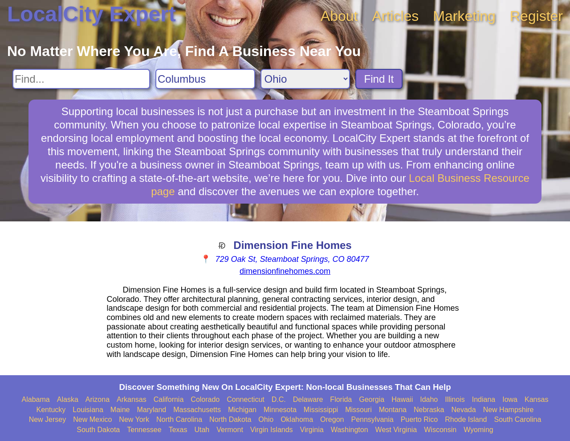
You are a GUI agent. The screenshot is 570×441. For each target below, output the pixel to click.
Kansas (536, 399)
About (339, 16)
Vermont (229, 429)
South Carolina (518, 419)
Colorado (205, 399)
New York (134, 419)
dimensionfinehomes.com (285, 271)
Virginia (312, 429)
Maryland (151, 409)
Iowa (509, 399)
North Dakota (230, 419)
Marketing (464, 16)
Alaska (67, 399)
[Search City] (205, 79)
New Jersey (47, 419)
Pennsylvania (372, 419)
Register (536, 16)
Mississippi (321, 409)
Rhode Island (466, 419)
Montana (393, 409)
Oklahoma (297, 419)
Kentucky (51, 409)
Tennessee (144, 429)
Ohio (265, 419)
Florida (341, 399)
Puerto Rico (419, 419)
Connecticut (246, 399)
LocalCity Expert (91, 14)
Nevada (463, 409)
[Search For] (81, 79)
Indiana (484, 399)
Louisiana (88, 409)
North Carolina (179, 419)
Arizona (98, 399)
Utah (201, 429)
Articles (395, 16)
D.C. (279, 399)
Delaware (308, 399)
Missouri (358, 409)
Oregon (332, 419)
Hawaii (402, 399)
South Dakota (98, 429)
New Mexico (92, 419)
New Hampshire (508, 409)
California (169, 399)
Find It (379, 79)
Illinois (454, 399)
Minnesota (280, 409)
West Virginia (396, 429)
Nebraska (429, 409)
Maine (120, 409)
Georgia (371, 399)
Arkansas (132, 399)
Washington (349, 429)
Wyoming (478, 429)
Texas (178, 429)
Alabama (36, 399)
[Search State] (305, 79)
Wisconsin (440, 429)
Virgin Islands (271, 429)
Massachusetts (197, 409)
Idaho (429, 399)
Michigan (242, 409)
